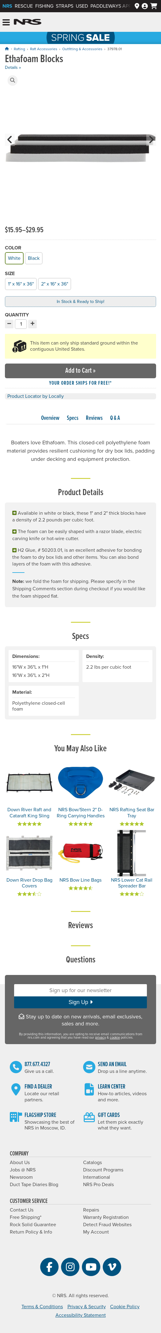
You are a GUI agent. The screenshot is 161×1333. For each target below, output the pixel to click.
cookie (115, 1038)
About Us (20, 1162)
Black (33, 257)
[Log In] (145, 6)
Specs (73, 418)
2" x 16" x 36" (54, 283)
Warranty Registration (106, 1217)
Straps (64, 6)
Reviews (94, 418)
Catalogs (92, 1162)
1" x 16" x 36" (20, 283)
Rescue (24, 6)
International (96, 1177)
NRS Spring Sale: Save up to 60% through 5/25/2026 (80, 38)
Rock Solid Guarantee (33, 1225)
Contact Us (21, 1210)
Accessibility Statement (81, 1315)
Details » (13, 67)
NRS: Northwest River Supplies (27, 22)
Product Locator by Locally (35, 396)
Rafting (19, 49)
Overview (50, 418)
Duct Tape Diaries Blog (34, 1185)
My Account (96, 1232)
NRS (7, 6)
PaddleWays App (110, 6)
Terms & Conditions (42, 1307)
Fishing (44, 6)
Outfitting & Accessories (82, 49)
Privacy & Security (86, 1307)
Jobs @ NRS (23, 1170)
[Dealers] (137, 6)
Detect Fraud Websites (107, 1225)
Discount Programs (103, 1170)
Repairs (91, 1210)
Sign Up (80, 1002)
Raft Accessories (43, 49)
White (14, 257)
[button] (12, 80)
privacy (100, 1038)
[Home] (7, 49)
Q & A (115, 418)
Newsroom (21, 1177)
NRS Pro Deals (98, 1185)
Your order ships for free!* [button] (80, 383)
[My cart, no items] (153, 6)
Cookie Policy (125, 1307)
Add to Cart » (80, 370)
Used (82, 6)
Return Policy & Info (31, 1232)
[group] (80, 149)
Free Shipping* (25, 1217)
